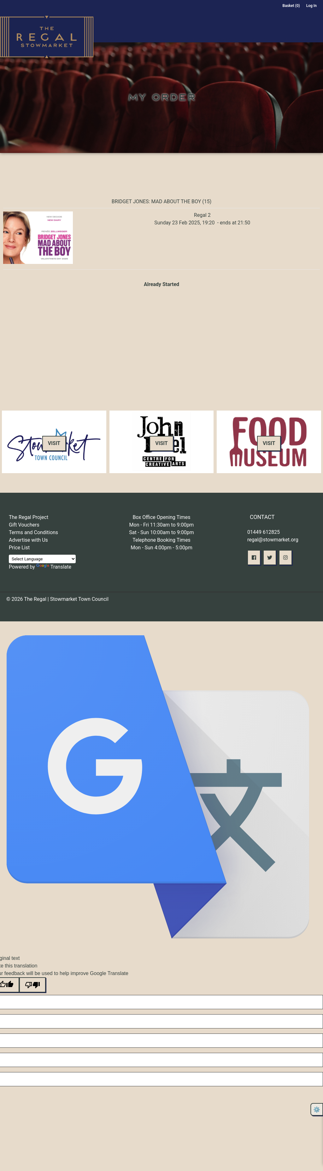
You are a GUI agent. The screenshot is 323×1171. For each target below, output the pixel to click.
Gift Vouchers (24, 525)
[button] (254, 557)
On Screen (153, 32)
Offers (260, 32)
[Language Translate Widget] (42, 559)
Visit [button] (54, 443)
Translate (53, 567)
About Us (190, 32)
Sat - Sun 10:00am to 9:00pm (161, 532)
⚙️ (316, 1109)
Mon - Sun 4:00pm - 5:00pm (161, 548)
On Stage (116, 32)
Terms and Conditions (33, 532)
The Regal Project (28, 517)
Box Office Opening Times (161, 517)
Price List (19, 548)
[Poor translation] (32, 984)
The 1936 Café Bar (296, 32)
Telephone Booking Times (161, 540)
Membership (230, 32)
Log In (311, 5)
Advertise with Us (28, 540)
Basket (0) (291, 5)
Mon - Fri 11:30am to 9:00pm (161, 525)
